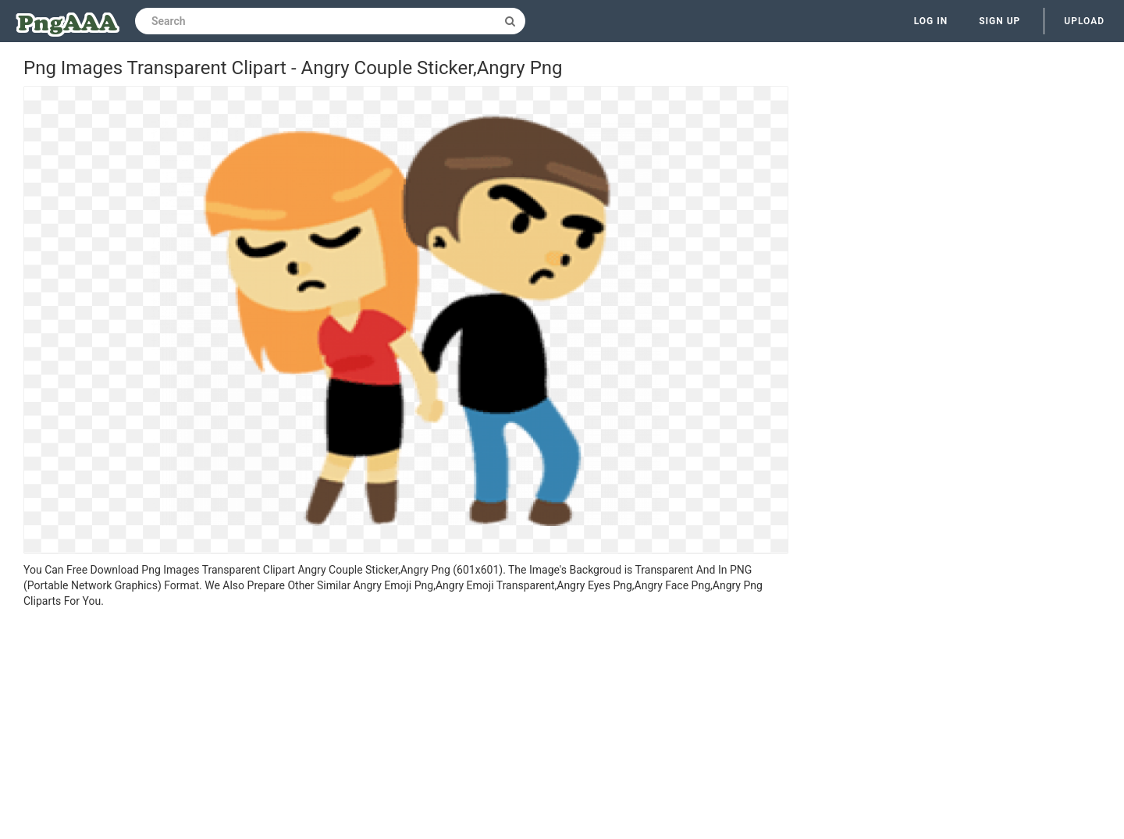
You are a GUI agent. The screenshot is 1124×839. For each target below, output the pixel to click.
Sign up (999, 21)
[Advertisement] (405, 726)
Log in (931, 21)
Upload (1084, 21)
